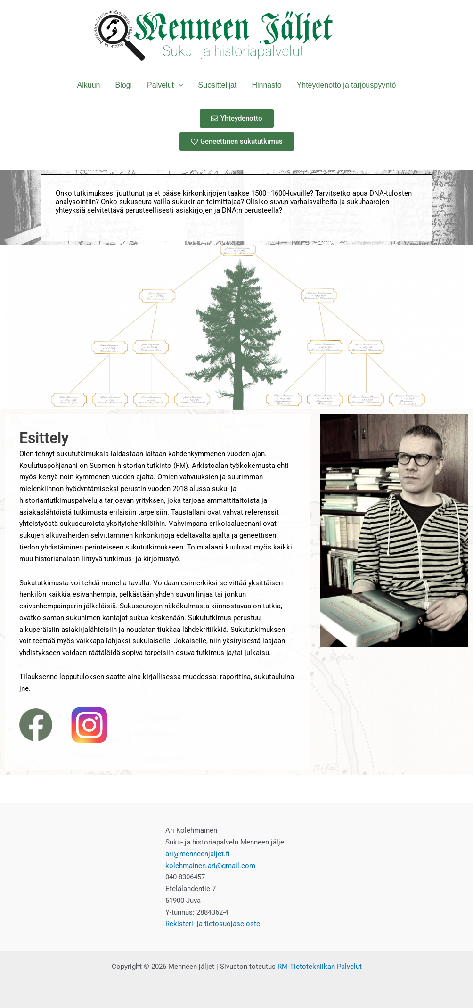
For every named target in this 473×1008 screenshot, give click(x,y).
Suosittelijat (217, 85)
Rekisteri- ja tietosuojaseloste (212, 923)
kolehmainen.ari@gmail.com (210, 865)
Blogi (123, 85)
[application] (178, 85)
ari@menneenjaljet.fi (197, 854)
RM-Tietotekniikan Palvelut (319, 966)
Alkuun (88, 85)
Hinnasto (266, 85)
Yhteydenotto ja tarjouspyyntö (346, 85)
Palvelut (165, 85)
